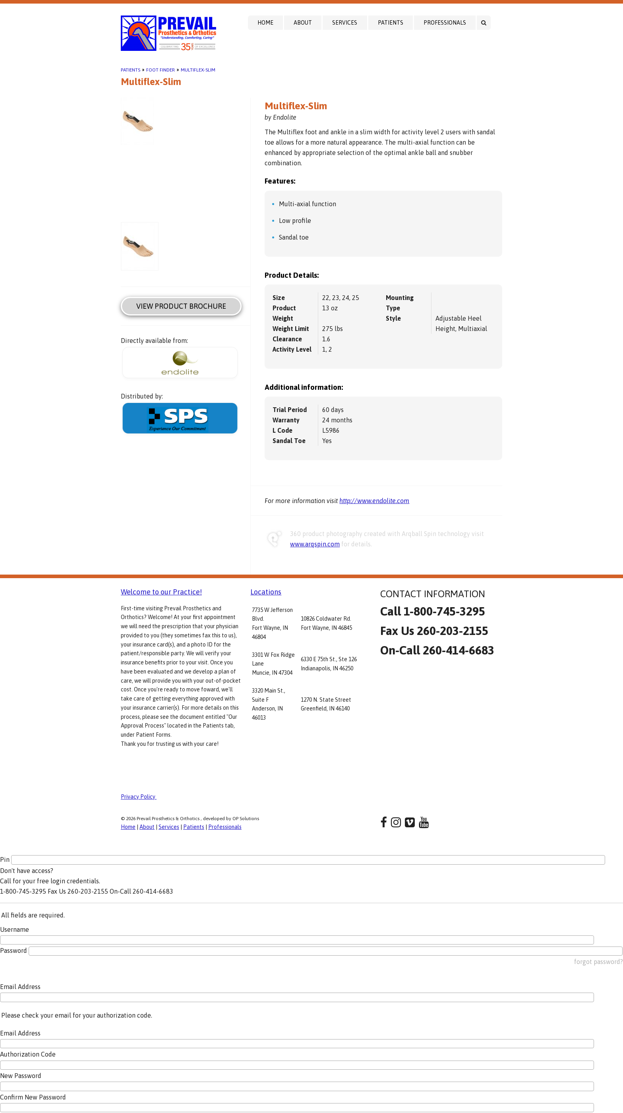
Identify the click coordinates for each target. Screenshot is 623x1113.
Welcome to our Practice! (161, 592)
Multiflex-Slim (198, 70)
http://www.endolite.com (374, 500)
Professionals (445, 22)
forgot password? (598, 961)
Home (265, 22)
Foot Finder (160, 70)
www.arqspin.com (315, 544)
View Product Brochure (181, 306)
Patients (390, 22)
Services (344, 22)
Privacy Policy (139, 797)
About (303, 22)
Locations (265, 592)
